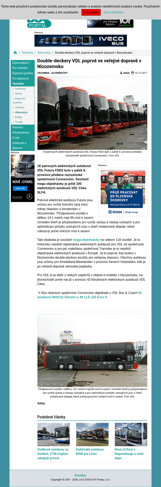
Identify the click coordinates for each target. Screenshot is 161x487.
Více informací (113, 12)
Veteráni (19, 107)
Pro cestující (20, 68)
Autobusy (20, 88)
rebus (125, 72)
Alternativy (44, 52)
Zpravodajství (20, 62)
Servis (18, 93)
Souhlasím (91, 12)
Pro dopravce (20, 78)
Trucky (18, 122)
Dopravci (17, 127)
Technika (27, 52)
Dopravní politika (22, 73)
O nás (15, 137)
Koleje (18, 117)
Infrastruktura (20, 132)
